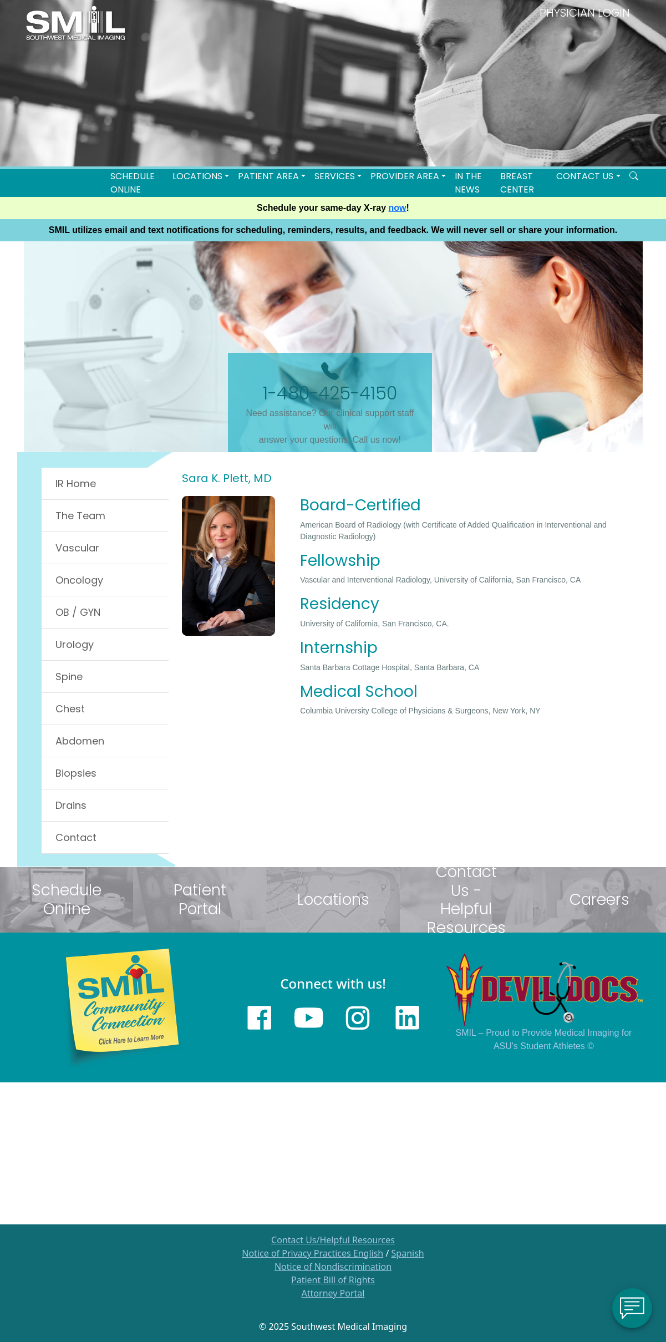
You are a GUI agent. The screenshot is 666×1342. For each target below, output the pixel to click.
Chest (70, 709)
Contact (75, 837)
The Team (80, 516)
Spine (69, 676)
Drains (71, 805)
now (397, 207)
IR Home (75, 483)
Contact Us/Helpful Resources (333, 1240)
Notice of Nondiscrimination (333, 1266)
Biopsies (75, 773)
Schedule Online (132, 183)
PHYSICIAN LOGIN (585, 13)
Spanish (408, 1253)
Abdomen (79, 741)
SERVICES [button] (334, 176)
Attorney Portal (333, 1293)
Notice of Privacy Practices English (312, 1253)
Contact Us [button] (584, 176)
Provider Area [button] (404, 176)
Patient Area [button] (268, 176)
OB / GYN (77, 612)
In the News (468, 183)
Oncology (79, 580)
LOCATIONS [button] (197, 176)
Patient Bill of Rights (333, 1280)
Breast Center (517, 183)
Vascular (77, 548)
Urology (74, 644)
